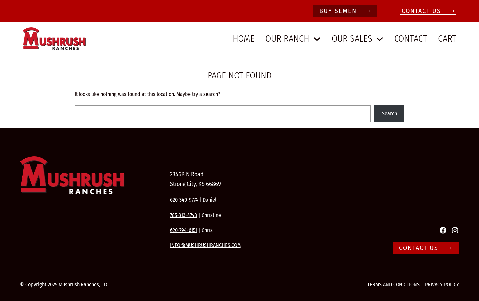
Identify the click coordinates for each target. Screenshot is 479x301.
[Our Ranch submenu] (317, 39)
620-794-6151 (183, 230)
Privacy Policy (442, 284)
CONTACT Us (421, 11)
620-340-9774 (184, 200)
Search (389, 113)
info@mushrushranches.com (205, 245)
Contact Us (418, 248)
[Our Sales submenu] (380, 39)
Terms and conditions (393, 284)
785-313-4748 (183, 215)
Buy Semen (338, 11)
